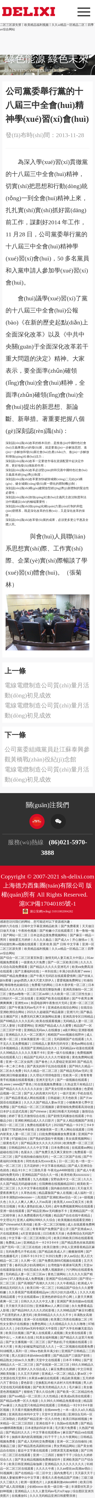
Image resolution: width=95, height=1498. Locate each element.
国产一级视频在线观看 (72, 1080)
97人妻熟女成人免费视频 (27, 1279)
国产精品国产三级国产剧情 (71, 1355)
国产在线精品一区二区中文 (33, 1473)
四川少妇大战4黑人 (64, 1292)
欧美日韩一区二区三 (41, 1288)
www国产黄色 (22, 1084)
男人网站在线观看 (72, 1129)
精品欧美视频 (71, 1378)
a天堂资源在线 (31, 1233)
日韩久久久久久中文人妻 (38, 1301)
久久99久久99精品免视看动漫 (61, 1401)
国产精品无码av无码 (74, 1071)
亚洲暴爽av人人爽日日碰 (52, 1306)
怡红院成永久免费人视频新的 (44, 1269)
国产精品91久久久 (18, 1432)
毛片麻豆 (75, 1387)
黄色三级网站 (57, 1274)
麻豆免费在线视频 (63, 1369)
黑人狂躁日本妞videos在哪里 (32, 1355)
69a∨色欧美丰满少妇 (45, 1351)
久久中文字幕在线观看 (33, 1188)
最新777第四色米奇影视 (18, 1129)
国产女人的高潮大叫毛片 (41, 1093)
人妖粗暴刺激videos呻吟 (62, 1482)
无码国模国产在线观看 (69, 1039)
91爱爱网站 (25, 1025)
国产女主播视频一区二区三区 (26, 1342)
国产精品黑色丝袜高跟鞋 (78, 1242)
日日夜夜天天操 (54, 1233)
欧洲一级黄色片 (32, 1482)
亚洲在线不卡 (45, 1423)
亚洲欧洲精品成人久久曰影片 (35, 1120)
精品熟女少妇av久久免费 (17, 1360)
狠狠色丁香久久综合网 (39, 1392)
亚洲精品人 (23, 1491)
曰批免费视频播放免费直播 (57, 1134)
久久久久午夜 (45, 1468)
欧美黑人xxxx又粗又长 (69, 1202)
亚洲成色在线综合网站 (63, 1007)
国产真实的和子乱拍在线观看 (47, 1066)
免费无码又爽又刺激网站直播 (41, 1016)
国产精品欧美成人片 (53, 1251)
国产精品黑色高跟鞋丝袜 (35, 1446)
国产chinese (38, 1111)
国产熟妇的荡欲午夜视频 (47, 1138)
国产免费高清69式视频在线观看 (60, 1260)
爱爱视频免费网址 (69, 980)
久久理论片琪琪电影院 (45, 1075)
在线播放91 (20, 1495)
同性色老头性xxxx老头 (41, 1161)
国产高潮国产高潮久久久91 (36, 1283)
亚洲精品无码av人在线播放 (42, 1030)
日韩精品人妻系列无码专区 (50, 1043)
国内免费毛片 (63, 1473)
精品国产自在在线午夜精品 (72, 1215)
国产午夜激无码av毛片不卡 (27, 1007)
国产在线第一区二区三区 (53, 1364)
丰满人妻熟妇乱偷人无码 (35, 1206)
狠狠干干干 (65, 1455)
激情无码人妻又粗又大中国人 (65, 958)
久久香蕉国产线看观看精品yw (29, 1292)
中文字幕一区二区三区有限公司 (30, 1238)
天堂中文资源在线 (54, 1414)
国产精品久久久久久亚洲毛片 (50, 967)
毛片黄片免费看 (66, 1428)
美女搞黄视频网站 (78, 1138)
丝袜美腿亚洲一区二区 (36, 1039)
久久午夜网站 (69, 1437)
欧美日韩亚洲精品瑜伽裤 (26, 1464)
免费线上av (14, 1242)
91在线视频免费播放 (48, 1084)
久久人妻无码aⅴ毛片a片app (51, 1491)
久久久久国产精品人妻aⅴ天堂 (44, 1102)
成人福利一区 (83, 1193)
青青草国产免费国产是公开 (51, 1229)
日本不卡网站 (72, 1360)
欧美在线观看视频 (48, 1021)
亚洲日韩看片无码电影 (64, 1111)
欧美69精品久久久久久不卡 (53, 1315)
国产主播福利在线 (27, 971)
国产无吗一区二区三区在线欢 (22, 1247)
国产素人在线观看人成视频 (45, 1333)
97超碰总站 (20, 1138)
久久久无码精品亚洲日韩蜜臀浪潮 (53, 1495)
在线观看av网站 (83, 1147)
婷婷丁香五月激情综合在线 (27, 1116)
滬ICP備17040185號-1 (47, 903)
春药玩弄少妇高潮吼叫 (30, 1265)
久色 (3, 1202)
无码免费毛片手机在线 (21, 1251)
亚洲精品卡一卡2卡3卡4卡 (41, 1242)
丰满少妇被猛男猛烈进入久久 (35, 1346)
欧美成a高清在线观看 (76, 1396)
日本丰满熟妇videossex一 (18, 1197)
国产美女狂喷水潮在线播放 (63, 1089)
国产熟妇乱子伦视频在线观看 (68, 1342)
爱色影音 (27, 1382)
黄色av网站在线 (82, 1043)
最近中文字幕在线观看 (33, 1450)
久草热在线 (29, 1193)
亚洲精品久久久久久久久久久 (65, 1464)
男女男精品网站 (65, 1446)
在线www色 (53, 1410)
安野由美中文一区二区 (66, 1179)
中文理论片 (7, 1220)
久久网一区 (29, 1260)
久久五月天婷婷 (29, 1373)
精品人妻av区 (77, 1373)
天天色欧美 (70, 1098)
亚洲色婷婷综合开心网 (57, 1297)
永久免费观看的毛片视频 (35, 1215)
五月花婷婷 (32, 1166)
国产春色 (41, 1062)
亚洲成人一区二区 (54, 1373)
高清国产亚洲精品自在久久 (39, 1048)
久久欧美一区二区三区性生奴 (71, 994)
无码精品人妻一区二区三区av (26, 1274)
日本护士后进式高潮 (14, 1111)
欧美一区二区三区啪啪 (50, 1224)
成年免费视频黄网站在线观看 (74, 1206)
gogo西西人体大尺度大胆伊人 (34, 980)
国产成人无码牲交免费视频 (36, 1441)
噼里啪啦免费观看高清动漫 (75, 1107)
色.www (5, 1084)
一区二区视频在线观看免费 (75, 1346)
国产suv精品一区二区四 (25, 1396)
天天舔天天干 (84, 1473)
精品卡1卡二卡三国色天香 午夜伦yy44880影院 (43, 1170)
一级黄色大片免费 (33, 962)
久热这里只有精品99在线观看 (35, 1405)
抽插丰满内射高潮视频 (27, 1437)
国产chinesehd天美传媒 (16, 1224)
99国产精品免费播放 (14, 976)
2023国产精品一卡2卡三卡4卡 (74, 1125)
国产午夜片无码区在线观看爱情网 (53, 976)
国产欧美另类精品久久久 (50, 1387)
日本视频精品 (9, 1048)
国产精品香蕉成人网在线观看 (26, 1098)
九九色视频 (41, 1179)
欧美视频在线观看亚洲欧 (75, 1220)
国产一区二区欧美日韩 (63, 962)
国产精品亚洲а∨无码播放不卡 (47, 1211)
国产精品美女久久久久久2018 (41, 1143)
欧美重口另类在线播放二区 (69, 1319)
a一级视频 (87, 1197)
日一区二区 (66, 1161)
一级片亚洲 (68, 1093)
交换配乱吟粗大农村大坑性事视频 (58, 1382)
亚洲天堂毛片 (45, 1080)
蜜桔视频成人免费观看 (15, 1179)
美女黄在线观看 (76, 1333)
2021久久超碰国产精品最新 (46, 1012)
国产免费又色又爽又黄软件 (54, 1152)
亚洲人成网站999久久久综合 (36, 1220)
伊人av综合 (71, 1256)
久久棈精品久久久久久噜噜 (67, 1324)
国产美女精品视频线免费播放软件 (38, 1459)
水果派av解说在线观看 (44, 1378)
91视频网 (6, 1473)
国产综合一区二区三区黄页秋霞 (21, 958)
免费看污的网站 (42, 985)
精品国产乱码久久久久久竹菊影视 (47, 1057)
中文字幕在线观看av (47, 1432)
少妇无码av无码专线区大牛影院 (36, 1328)
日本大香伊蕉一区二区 (70, 985)
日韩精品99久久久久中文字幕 (29, 1147)
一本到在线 (50, 971)
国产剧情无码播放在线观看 (66, 1116)
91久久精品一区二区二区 (41, 1071)
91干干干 (51, 1437)
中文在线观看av (29, 1297)
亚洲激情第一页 (47, 1129)
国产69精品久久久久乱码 (17, 1021)
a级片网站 (70, 1030)
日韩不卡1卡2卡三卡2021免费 (41, 1256)
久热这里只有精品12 (78, 1084)
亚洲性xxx (22, 1003)
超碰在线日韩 (9, 1152)
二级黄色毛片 (9, 1143)
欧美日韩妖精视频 (75, 1419)
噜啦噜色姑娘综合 (17, 985)
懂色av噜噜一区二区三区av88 (29, 994)
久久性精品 (51, 1396)
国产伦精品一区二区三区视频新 (33, 1107)
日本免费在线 (60, 1147)
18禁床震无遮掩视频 (65, 1450)
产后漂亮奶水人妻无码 (17, 1315)
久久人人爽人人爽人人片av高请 (30, 1202)
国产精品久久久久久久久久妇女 (21, 1089)
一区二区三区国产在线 (66, 1156)
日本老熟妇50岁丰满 (39, 1428)
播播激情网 (76, 1251)
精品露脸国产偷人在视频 (56, 1193)
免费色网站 (39, 1324)
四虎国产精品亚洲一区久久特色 (39, 1419)
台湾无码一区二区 (18, 1229)
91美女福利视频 (47, 1337)
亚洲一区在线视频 (36, 1319)
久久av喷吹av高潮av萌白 (74, 1468)
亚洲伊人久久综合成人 (33, 1369)
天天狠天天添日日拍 (20, 1306)
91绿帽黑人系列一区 (14, 1351)
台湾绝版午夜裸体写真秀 (65, 1265)
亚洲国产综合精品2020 (62, 1279)
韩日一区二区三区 (12, 1125)
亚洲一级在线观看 (12, 1211)
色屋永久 (27, 1152)
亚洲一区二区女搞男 (20, 1062)
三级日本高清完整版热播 (44, 989)
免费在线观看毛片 (39, 1125)
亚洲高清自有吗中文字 (24, 1414)
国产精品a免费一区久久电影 (19, 1401)
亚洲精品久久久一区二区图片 (26, 1034)
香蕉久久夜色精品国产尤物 (60, 1477)
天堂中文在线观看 (48, 1360)
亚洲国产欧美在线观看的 (53, 998)
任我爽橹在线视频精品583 (57, 1184)
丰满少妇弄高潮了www (75, 971)
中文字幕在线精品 (54, 1166)
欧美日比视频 (15, 1333)
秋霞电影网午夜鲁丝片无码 (49, 1003)
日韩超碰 (54, 1098)
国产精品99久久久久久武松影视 (33, 1310)
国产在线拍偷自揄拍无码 (32, 1156)
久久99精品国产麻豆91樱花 (75, 1310)
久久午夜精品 (66, 1283)
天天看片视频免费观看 (27, 1410)
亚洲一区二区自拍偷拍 (72, 1441)
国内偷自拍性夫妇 (63, 1188)
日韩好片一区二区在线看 (17, 998)
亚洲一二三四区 (44, 1455)
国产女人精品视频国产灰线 (75, 1120)
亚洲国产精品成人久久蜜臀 (53, 1025)
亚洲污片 (72, 1012)
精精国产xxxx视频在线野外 (66, 1034)
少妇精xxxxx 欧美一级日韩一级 (48, 1486)
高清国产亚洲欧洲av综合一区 (57, 1197)
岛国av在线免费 (68, 1423)
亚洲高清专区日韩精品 (78, 1016)
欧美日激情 (52, 1247)
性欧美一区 (71, 1075)
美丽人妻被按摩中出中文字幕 (20, 1477)
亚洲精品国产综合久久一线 (40, 1175)
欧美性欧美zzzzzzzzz (75, 1175)
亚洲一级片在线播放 (61, 1053)
